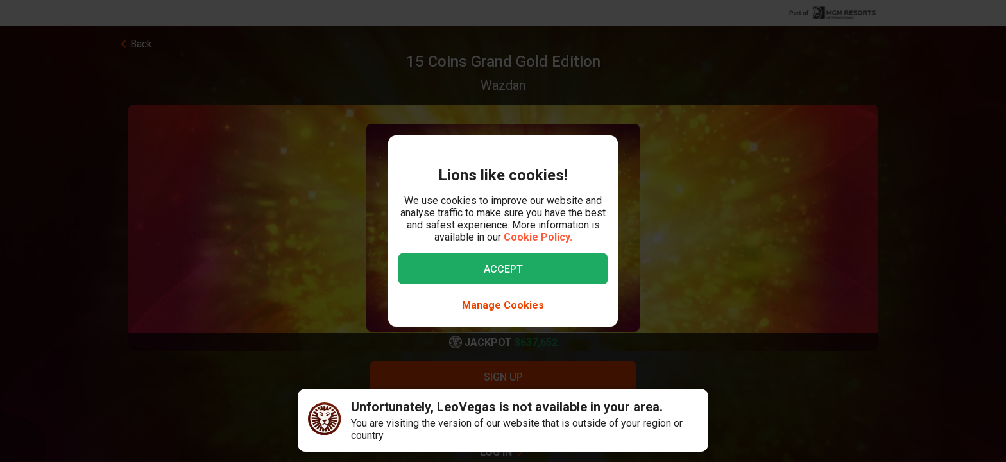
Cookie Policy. (538, 237)
